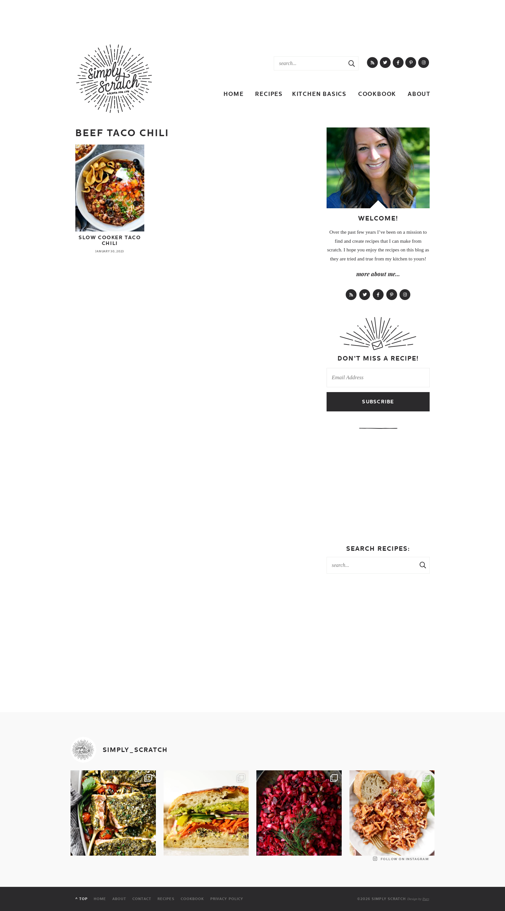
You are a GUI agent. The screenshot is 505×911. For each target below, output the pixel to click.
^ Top (81, 899)
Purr (426, 899)
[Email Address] (378, 377)
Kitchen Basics (319, 93)
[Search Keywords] (309, 63)
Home (233, 93)
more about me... (378, 274)
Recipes (269, 93)
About (419, 93)
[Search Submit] (351, 63)
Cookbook (377, 93)
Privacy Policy (226, 899)
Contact (141, 899)
